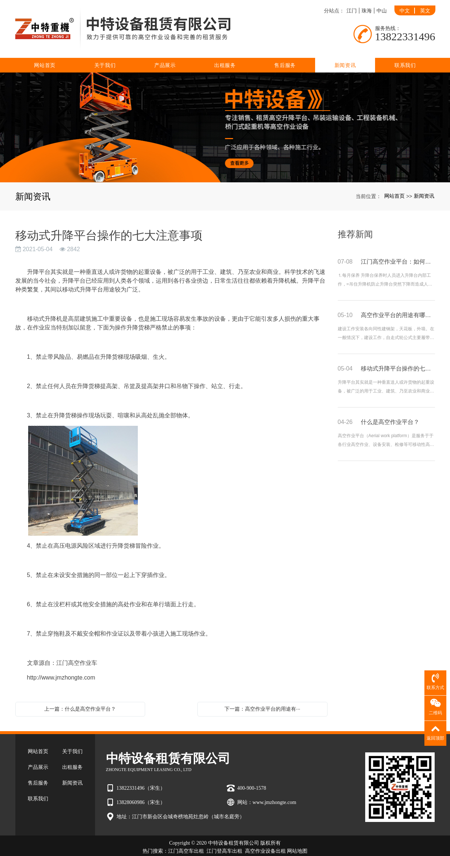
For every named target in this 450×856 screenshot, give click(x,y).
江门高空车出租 (186, 840)
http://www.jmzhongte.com (61, 666)
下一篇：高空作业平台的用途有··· (262, 698)
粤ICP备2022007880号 (225, 848)
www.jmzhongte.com (274, 791)
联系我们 (405, 54)
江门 (352, 5)
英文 (425, 5)
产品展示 (165, 54)
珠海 (367, 5)
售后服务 (285, 54)
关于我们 (105, 54)
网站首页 (45, 54)
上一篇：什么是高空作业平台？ (80, 698)
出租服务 (225, 54)
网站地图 (297, 840)
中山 (382, 5)
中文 (405, 5)
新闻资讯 (345, 54)
